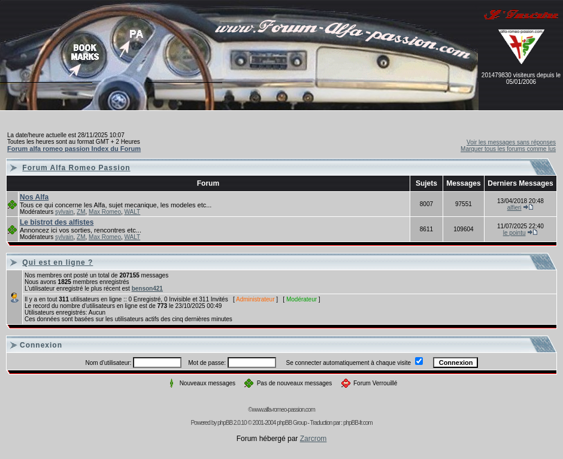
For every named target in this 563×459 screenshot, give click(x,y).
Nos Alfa (34, 197)
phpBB (224, 422)
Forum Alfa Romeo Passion (76, 168)
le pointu (514, 233)
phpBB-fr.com (358, 422)
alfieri (514, 207)
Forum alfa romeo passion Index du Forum (74, 148)
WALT (133, 212)
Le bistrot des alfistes (56, 222)
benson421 (147, 288)
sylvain (64, 212)
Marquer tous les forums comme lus (508, 149)
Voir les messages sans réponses (511, 142)
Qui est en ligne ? (57, 262)
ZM (81, 212)
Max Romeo (105, 212)
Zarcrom (313, 438)
